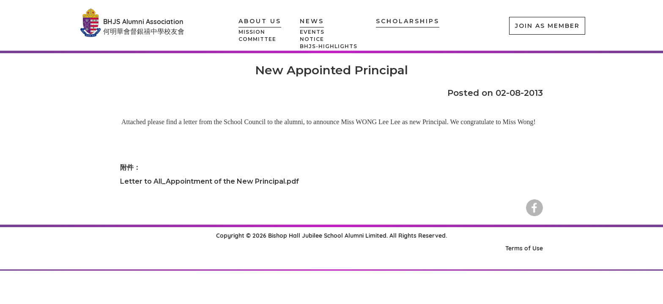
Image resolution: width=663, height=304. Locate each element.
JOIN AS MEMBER (547, 26)
